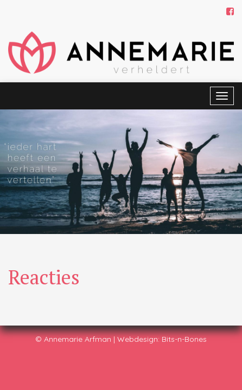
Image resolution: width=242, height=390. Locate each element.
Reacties (44, 277)
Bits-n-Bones (184, 339)
